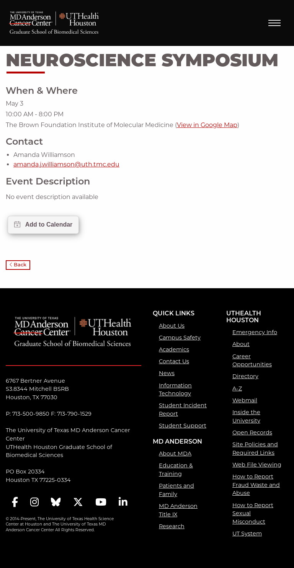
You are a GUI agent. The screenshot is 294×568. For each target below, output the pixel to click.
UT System (247, 533)
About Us (172, 325)
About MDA (175, 453)
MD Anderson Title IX (178, 510)
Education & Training (176, 469)
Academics (174, 349)
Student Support (182, 425)
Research (172, 526)
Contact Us (174, 361)
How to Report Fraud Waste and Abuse (256, 484)
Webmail (244, 400)
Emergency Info (254, 332)
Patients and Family (176, 490)
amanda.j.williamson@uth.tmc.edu (66, 164)
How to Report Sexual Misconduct (252, 513)
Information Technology (175, 389)
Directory (245, 376)
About (241, 344)
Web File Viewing (256, 464)
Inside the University (246, 416)
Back (18, 265)
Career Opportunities (252, 360)
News (167, 373)
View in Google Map (207, 125)
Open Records (252, 432)
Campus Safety (180, 337)
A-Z (237, 388)
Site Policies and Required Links (255, 448)
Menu (274, 23)
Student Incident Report (183, 409)
